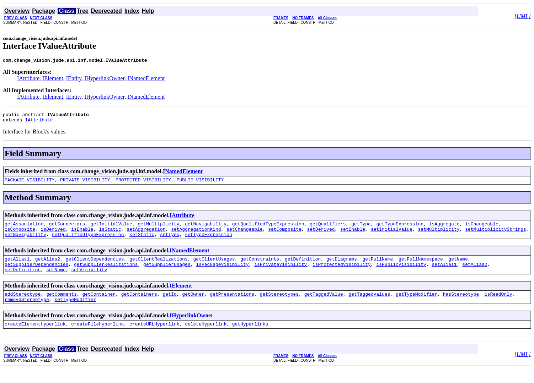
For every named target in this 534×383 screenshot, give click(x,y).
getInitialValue (111, 229)
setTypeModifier (75, 312)
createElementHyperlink (35, 337)
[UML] (522, 16)
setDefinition (23, 280)
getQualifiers (328, 229)
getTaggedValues (369, 305)
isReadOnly (498, 305)
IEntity (73, 79)
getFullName (377, 267)
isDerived (53, 235)
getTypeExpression (399, 229)
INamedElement (146, 79)
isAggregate (444, 229)
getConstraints (259, 267)
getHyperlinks (250, 337)
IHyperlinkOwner (104, 79)
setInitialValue (391, 235)
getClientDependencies (95, 267)
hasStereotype (461, 305)
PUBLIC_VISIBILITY (200, 184)
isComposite (20, 235)
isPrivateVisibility (280, 273)
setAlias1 (444, 273)
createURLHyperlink (154, 337)
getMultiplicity (158, 229)
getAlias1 (17, 267)
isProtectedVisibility (342, 273)
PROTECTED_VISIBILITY (143, 184)
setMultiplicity (438, 235)
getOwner (193, 305)
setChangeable (244, 235)
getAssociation (24, 229)
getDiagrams (341, 267)
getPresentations (232, 305)
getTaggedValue (323, 305)
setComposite (284, 235)
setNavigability (25, 242)
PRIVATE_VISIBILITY (85, 184)
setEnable (352, 235)
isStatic (110, 235)
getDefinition (303, 267)
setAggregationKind (196, 235)
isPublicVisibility (401, 273)
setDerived (321, 235)
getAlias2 (47, 267)
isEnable (82, 235)
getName (458, 267)
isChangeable (481, 229)
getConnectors (67, 229)
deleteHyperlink (205, 337)
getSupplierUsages (167, 273)
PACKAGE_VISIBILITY (29, 184)
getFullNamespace (421, 267)
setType (170, 242)
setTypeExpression (208, 242)
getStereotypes (279, 305)
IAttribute (28, 79)
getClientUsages (214, 267)
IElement (52, 79)
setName (56, 280)
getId (170, 305)
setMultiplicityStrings (495, 235)
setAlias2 (474, 273)
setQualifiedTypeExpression (88, 242)
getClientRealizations (158, 267)
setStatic (141, 242)
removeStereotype (27, 312)
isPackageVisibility (222, 273)
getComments (61, 305)
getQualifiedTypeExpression (268, 229)
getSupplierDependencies (36, 273)
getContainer (99, 305)
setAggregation (146, 235)
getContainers (139, 305)
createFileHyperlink (97, 337)
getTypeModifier (416, 305)
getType (361, 229)
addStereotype (23, 305)
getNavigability (205, 229)
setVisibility (89, 280)
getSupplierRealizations (106, 273)
